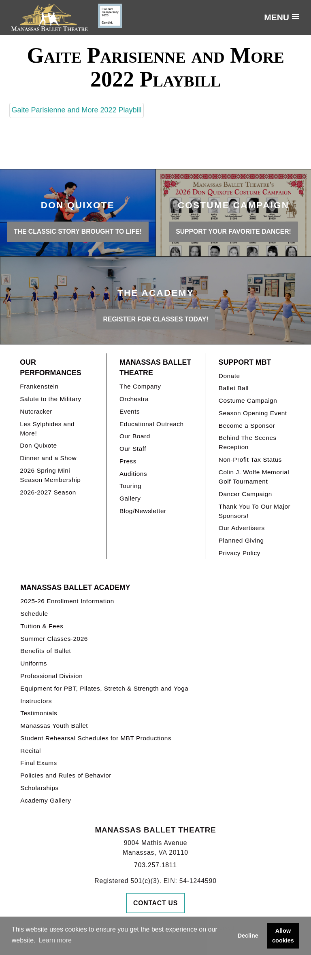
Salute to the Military (50, 398)
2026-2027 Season (48, 492)
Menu (276, 17)
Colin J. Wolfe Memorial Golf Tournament (254, 477)
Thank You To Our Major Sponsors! (254, 511)
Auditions (133, 473)
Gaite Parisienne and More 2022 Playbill (76, 110)
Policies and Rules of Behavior (65, 775)
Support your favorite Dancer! (233, 231)
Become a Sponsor (247, 425)
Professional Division (51, 675)
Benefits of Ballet (45, 650)
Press (127, 461)
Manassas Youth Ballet (54, 725)
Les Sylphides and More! (47, 428)
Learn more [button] (55, 940)
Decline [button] (248, 935)
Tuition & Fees (41, 626)
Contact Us (155, 903)
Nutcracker (36, 411)
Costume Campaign (248, 400)
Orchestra (134, 398)
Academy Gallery (45, 800)
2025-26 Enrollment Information (67, 601)
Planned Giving (241, 540)
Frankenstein (39, 386)
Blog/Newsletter (142, 510)
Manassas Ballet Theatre (155, 367)
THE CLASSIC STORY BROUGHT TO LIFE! (78, 231)
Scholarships (39, 787)
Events (129, 411)
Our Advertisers (242, 527)
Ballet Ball (234, 388)
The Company (140, 386)
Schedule (34, 613)
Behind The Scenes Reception (248, 442)
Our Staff (132, 448)
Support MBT (245, 362)
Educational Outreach (151, 423)
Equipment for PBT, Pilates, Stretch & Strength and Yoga (104, 688)
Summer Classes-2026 (54, 638)
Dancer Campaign (245, 493)
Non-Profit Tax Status (250, 459)
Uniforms (33, 663)
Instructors (36, 700)
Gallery (130, 498)
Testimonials (38, 713)
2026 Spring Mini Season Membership (50, 475)
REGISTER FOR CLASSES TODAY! (156, 319)
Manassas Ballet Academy (75, 587)
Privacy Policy (239, 552)
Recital (30, 750)
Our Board (134, 436)
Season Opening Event (253, 413)
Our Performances (50, 367)
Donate (229, 375)
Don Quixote (38, 445)
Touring (130, 485)
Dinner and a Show (48, 457)
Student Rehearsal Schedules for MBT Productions (95, 738)
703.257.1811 (155, 865)
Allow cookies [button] (283, 936)
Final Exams (38, 762)
